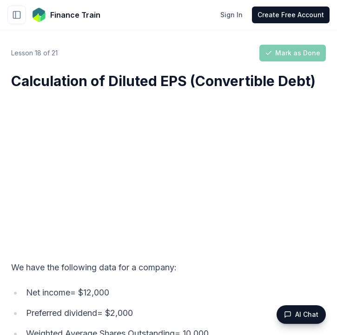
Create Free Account (291, 15)
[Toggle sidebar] (16, 15)
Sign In (231, 15)
